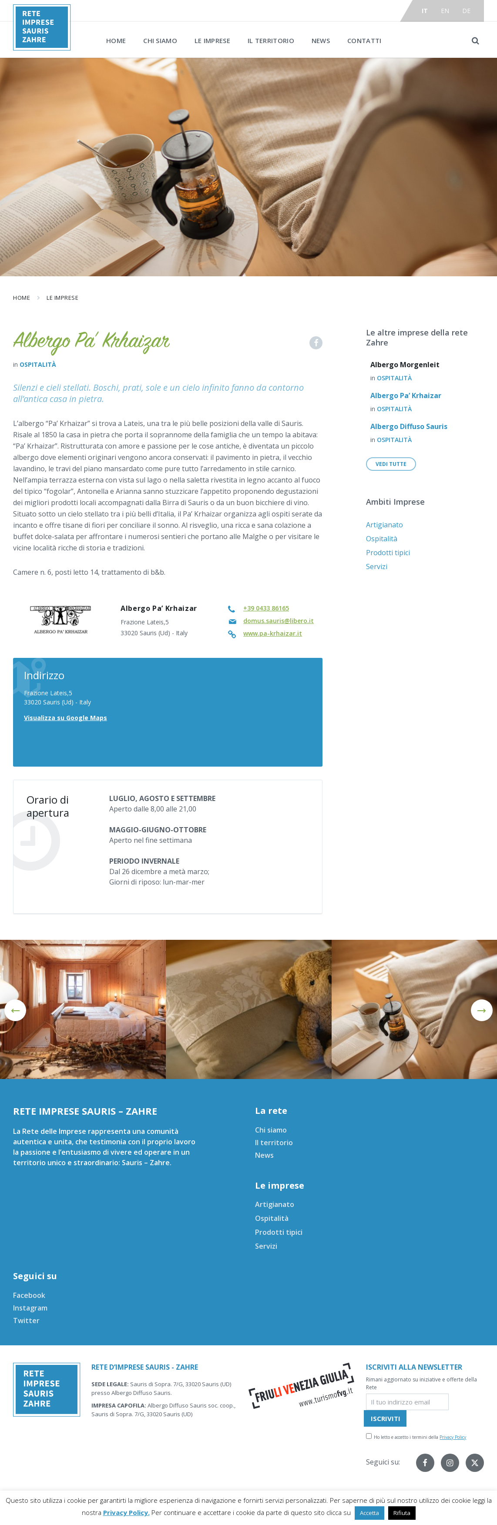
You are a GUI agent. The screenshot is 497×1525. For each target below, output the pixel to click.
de (466, 11)
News (264, 1155)
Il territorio (274, 1142)
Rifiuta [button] (401, 1513)
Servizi (376, 566)
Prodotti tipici (388, 552)
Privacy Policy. (126, 1512)
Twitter (26, 1320)
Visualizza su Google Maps (65, 718)
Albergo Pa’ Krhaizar (405, 395)
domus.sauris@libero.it (278, 621)
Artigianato (384, 525)
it (425, 11)
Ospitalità (38, 364)
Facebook (29, 1295)
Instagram (30, 1308)
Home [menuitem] (116, 40)
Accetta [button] (369, 1513)
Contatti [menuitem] (364, 40)
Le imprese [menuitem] (212, 40)
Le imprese (62, 298)
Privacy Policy (453, 1437)
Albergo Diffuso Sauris (408, 426)
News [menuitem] (321, 40)
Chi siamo (271, 1130)
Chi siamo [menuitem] (160, 40)
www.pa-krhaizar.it (272, 633)
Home (21, 298)
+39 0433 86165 (266, 608)
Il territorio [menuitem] (271, 40)
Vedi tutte (391, 464)
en (445, 11)
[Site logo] (42, 48)
